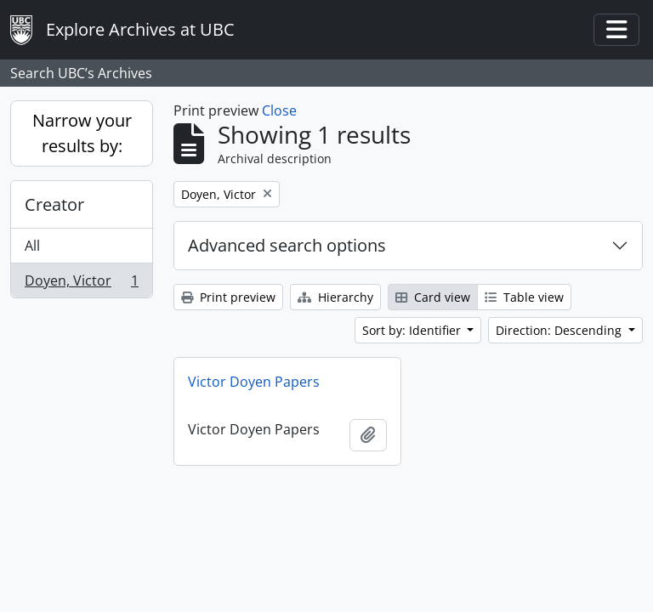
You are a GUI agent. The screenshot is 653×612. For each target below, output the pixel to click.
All (32, 245)
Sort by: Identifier (413, 330)
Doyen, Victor (81, 284)
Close (279, 110)
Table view (524, 297)
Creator (54, 204)
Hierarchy (335, 297)
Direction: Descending (560, 330)
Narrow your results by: (82, 133)
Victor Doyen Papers (254, 381)
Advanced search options (287, 245)
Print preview (228, 297)
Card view (432, 297)
